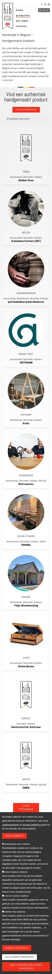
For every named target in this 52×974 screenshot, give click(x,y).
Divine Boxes (26, 666)
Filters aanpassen (26, 110)
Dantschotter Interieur (26, 727)
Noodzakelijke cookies (17, 847)
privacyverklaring (32, 828)
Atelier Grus (26, 180)
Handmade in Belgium (7, 16)
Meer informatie (14, 839)
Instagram (45, 4)
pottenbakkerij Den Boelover (26, 301)
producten (23, 15)
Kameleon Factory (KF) (26, 241)
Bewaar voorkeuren (16, 951)
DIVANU (26, 544)
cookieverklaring (10, 828)
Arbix (26, 423)
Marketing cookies (15, 915)
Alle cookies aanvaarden (19, 960)
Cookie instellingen (26, 811)
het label (22, 21)
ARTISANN (26, 362)
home (19, 10)
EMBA (26, 787)
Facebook (42, 4)
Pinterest (49, 4)
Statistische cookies (16, 899)
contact (21, 26)
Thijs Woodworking (26, 605)
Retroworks (26, 484)
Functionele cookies (16, 875)
